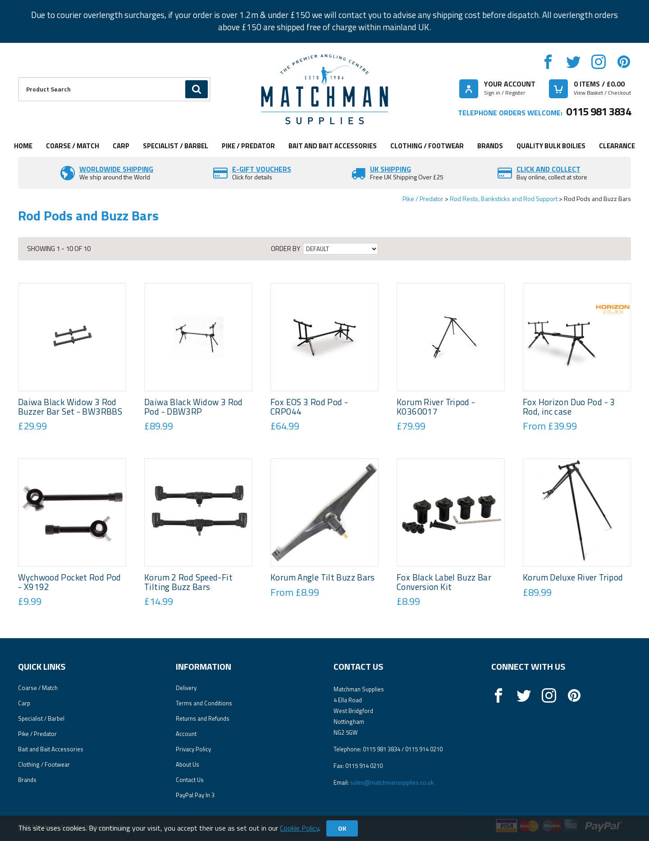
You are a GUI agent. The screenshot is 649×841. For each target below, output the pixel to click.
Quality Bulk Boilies (550, 146)
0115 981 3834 (598, 111)
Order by (285, 248)
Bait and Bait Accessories (332, 146)
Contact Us (190, 779)
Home (23, 146)
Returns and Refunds (202, 718)
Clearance (617, 146)
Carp (121, 146)
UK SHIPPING (390, 169)
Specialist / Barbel (175, 146)
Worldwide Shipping (116, 169)
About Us (187, 764)
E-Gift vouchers (261, 169)
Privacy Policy (193, 749)
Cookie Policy (299, 828)
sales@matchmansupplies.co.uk (392, 782)
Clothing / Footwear (427, 146)
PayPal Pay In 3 (195, 795)
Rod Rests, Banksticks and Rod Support (504, 198)
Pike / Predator (248, 146)
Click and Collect (548, 169)
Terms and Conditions (204, 703)
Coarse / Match (72, 146)
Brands (490, 146)
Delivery (186, 687)
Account (186, 733)
